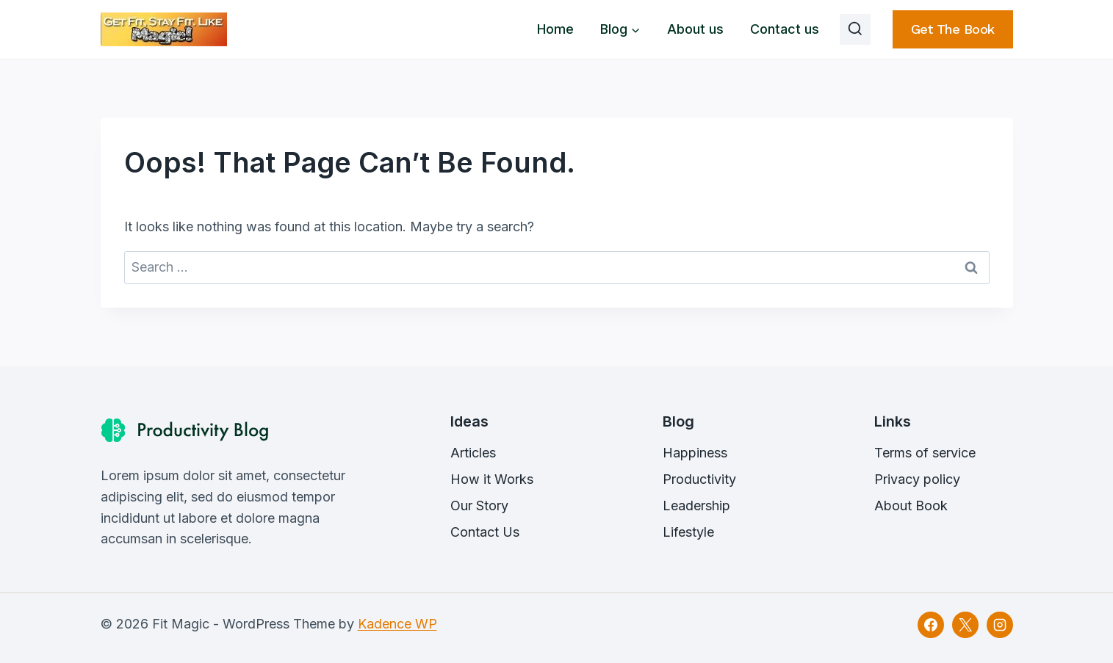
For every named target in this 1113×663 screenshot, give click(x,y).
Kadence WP (397, 623)
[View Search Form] (855, 29)
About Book (911, 505)
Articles (473, 452)
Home (555, 29)
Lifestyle (688, 532)
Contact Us (484, 532)
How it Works (491, 479)
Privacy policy (917, 479)
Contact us (784, 29)
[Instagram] (1000, 625)
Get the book (953, 29)
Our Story (479, 505)
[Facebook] (931, 625)
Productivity (699, 479)
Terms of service (925, 452)
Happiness (695, 452)
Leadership (696, 505)
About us (695, 29)
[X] (965, 625)
